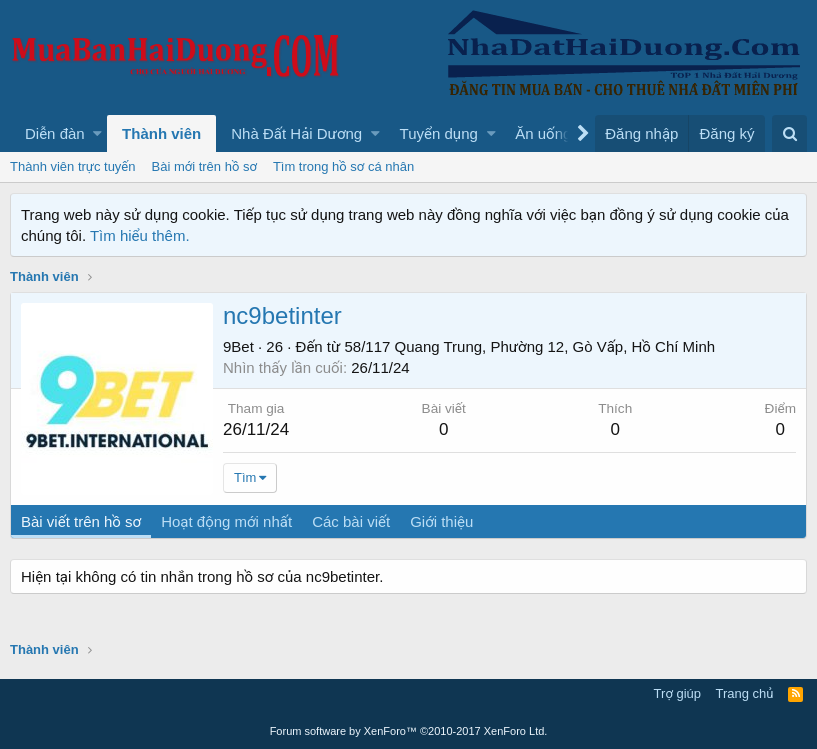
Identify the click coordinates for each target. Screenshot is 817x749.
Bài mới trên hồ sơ (204, 166)
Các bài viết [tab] (351, 521)
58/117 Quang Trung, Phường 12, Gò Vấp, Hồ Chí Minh (530, 346)
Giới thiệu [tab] (441, 521)
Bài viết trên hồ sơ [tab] (81, 521)
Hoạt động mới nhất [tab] (226, 521)
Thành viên (161, 133)
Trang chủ (745, 693)
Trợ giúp (677, 693)
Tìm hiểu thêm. (140, 235)
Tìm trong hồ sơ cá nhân (343, 166)
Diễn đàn (55, 133)
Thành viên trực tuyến (73, 166)
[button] (97, 133)
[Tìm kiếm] (789, 133)
